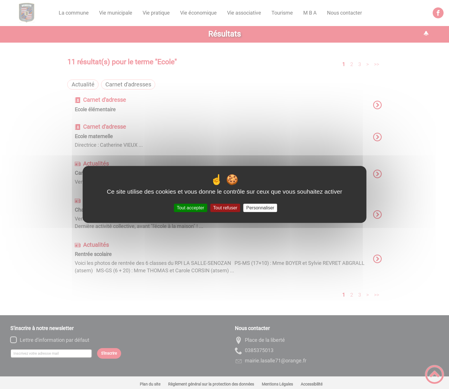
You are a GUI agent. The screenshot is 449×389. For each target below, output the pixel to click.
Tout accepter (190, 207)
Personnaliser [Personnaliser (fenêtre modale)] (260, 207)
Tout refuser (225, 207)
